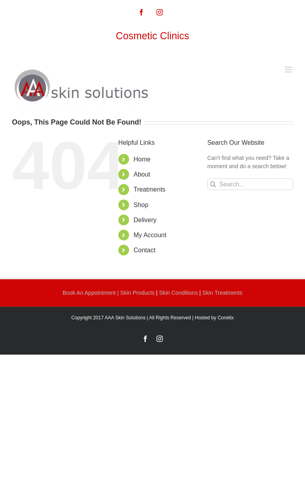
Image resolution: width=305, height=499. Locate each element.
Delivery (144, 220)
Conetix (226, 318)
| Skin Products (135, 293)
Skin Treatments (222, 293)
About (141, 174)
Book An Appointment (90, 293)
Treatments (149, 189)
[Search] (213, 184)
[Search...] (250, 184)
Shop (140, 205)
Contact (144, 250)
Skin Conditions (179, 293)
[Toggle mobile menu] (289, 69)
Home (142, 159)
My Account (149, 235)
